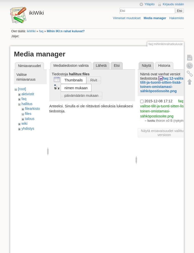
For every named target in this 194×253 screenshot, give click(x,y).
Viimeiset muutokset (126, 18)
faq (41, 31)
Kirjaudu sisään (173, 4)
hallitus (27, 104)
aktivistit (27, 94)
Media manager (155, 18)
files (28, 114)
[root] (22, 89)
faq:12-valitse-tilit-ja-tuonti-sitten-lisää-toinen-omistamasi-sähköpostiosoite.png (163, 84)
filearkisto (32, 109)
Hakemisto (176, 18)
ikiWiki (31, 31)
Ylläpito (149, 4)
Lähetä (101, 66)
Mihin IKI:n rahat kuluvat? (66, 31)
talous (29, 119)
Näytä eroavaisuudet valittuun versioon (164, 133)
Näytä (146, 66)
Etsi (179, 11)
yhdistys (27, 128)
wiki (24, 123)
